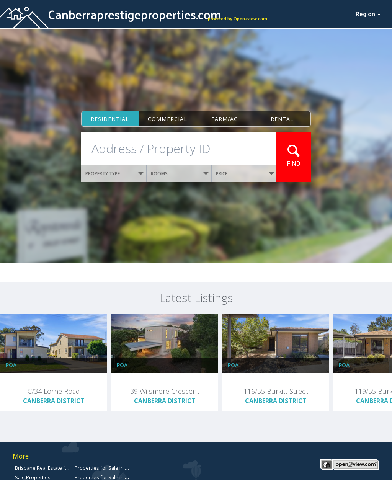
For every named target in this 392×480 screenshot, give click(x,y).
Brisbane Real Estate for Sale (48, 467)
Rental (282, 118)
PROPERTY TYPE (114, 173)
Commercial (167, 118)
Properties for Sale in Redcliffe (110, 467)
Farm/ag (224, 118)
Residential (110, 118)
